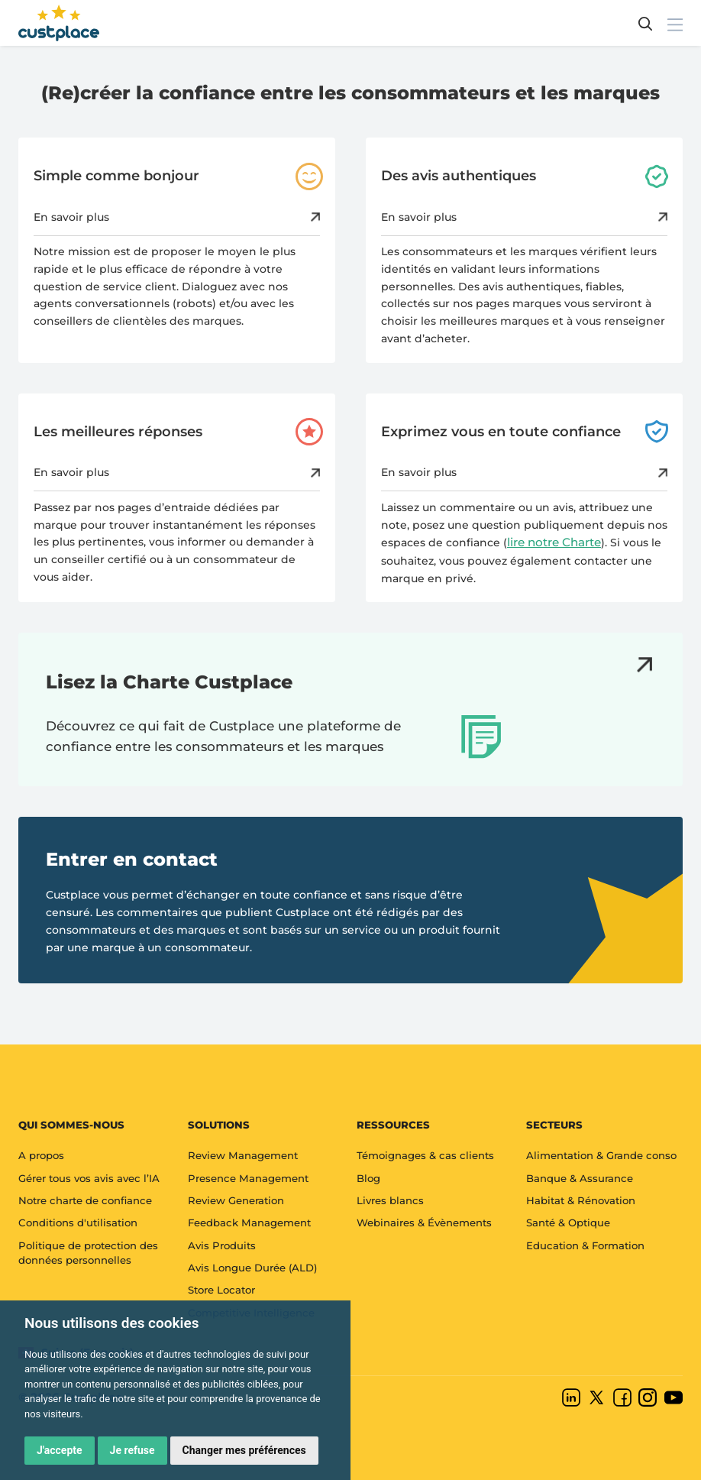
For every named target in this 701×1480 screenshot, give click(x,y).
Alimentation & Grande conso (601, 1155)
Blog (368, 1178)
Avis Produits (222, 1245)
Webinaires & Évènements (424, 1222)
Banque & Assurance (579, 1178)
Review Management (243, 1155)
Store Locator (221, 1290)
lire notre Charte (554, 542)
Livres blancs (390, 1200)
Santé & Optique (568, 1222)
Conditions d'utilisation (77, 1222)
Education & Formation (585, 1245)
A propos (41, 1155)
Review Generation (236, 1200)
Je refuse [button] (132, 1450)
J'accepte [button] (59, 1450)
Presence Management (248, 1178)
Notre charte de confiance (85, 1200)
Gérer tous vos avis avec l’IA (89, 1178)
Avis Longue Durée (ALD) (252, 1267)
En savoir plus (177, 217)
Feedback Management (249, 1222)
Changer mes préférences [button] (244, 1450)
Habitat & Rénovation (580, 1200)
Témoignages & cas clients (425, 1155)
